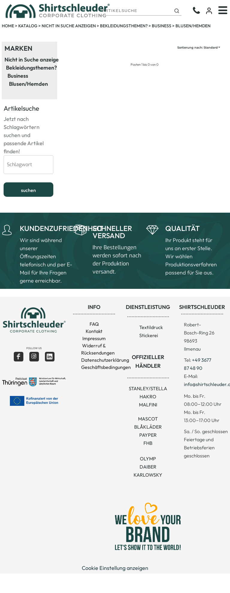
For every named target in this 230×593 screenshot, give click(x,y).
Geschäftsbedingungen (106, 367)
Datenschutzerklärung (105, 360)
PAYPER (148, 435)
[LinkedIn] (50, 356)
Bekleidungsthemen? (124, 25)
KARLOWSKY (148, 475)
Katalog (27, 25)
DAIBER (148, 467)
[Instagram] (34, 356)
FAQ (94, 324)
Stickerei (148, 335)
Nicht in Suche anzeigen (69, 25)
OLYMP (148, 459)
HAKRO (148, 397)
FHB (147, 443)
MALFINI (148, 405)
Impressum (94, 338)
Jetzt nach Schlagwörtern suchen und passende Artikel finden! (24, 127)
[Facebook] (18, 356)
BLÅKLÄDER (148, 427)
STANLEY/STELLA (148, 388)
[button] (34, 320)
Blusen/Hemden (28, 83)
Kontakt (94, 331)
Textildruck (151, 327)
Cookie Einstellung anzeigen (115, 568)
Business (161, 25)
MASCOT (148, 419)
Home (8, 25)
